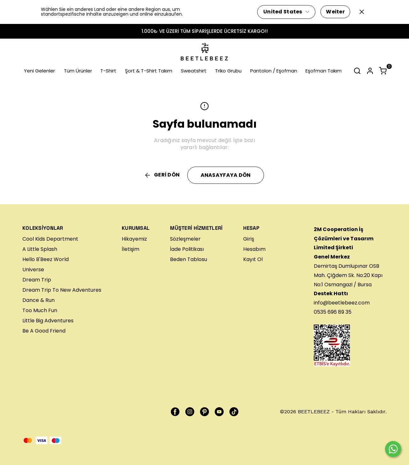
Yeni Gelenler (39, 70)
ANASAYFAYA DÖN (226, 175)
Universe (33, 269)
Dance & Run (38, 300)
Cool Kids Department (50, 239)
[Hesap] (370, 70)
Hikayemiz (134, 239)
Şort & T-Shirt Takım (148, 70)
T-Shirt (108, 70)
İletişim (130, 249)
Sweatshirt (193, 70)
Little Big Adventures (47, 320)
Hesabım (254, 249)
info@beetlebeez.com (342, 302)
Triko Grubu (228, 70)
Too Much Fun (39, 310)
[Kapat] (361, 11)
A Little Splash (39, 249)
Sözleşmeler (185, 239)
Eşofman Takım (323, 70)
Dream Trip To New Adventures (61, 290)
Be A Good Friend (44, 330)
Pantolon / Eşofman (273, 70)
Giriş (248, 239)
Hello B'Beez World (45, 259)
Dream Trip (36, 279)
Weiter (335, 11)
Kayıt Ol (253, 259)
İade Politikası (187, 249)
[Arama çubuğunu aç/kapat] (357, 70)
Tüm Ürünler (78, 70)
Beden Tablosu (188, 259)
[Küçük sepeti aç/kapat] (382, 70)
